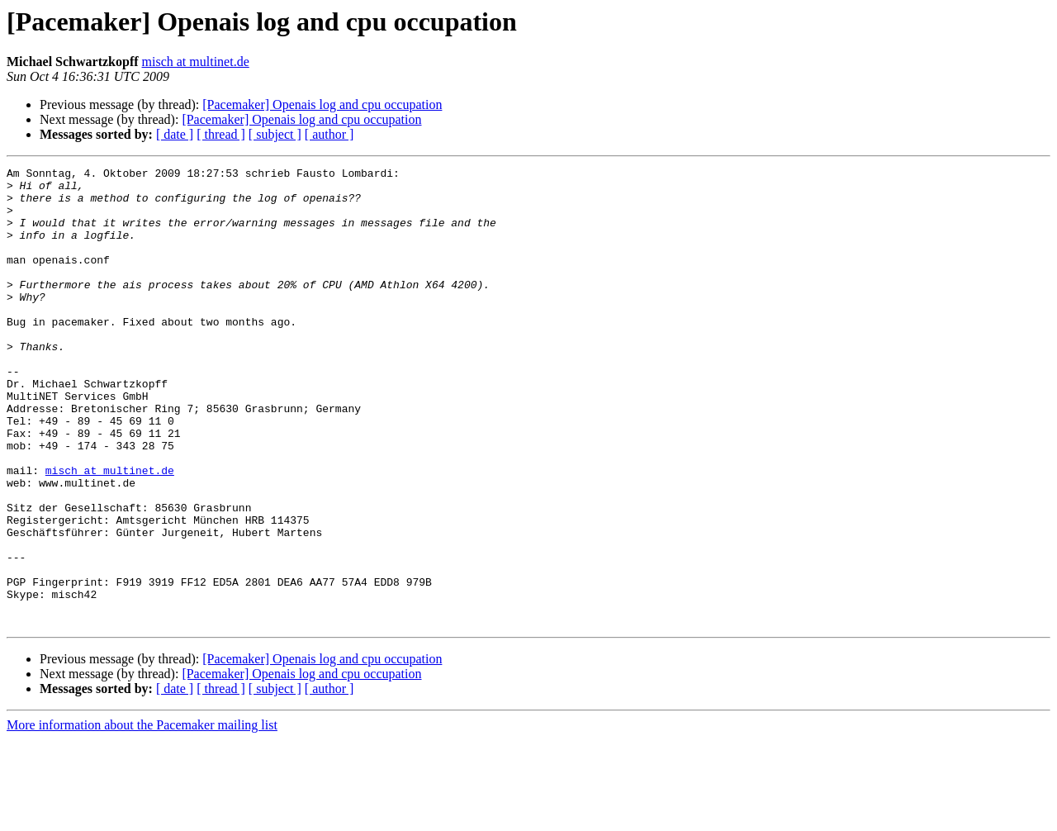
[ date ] (174, 134)
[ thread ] (221, 134)
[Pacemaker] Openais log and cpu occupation (322, 104)
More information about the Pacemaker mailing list (142, 817)
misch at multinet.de (195, 62)
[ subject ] (275, 134)
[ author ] (329, 134)
